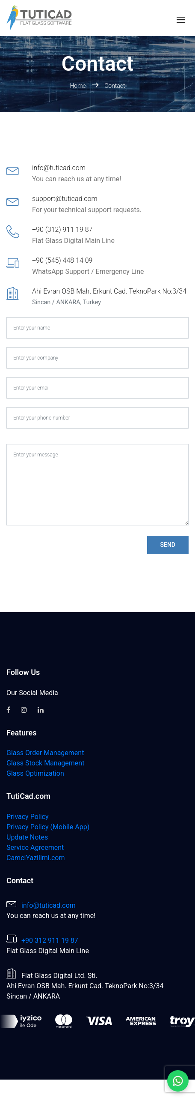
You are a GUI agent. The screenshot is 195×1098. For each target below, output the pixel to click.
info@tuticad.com (48, 905)
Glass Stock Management (45, 763)
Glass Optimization (35, 773)
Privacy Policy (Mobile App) (47, 827)
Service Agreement (35, 847)
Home (78, 85)
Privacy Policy (27, 817)
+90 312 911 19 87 (49, 940)
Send (167, 544)
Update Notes (27, 837)
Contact (114, 85)
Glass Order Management (45, 753)
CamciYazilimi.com (35, 858)
